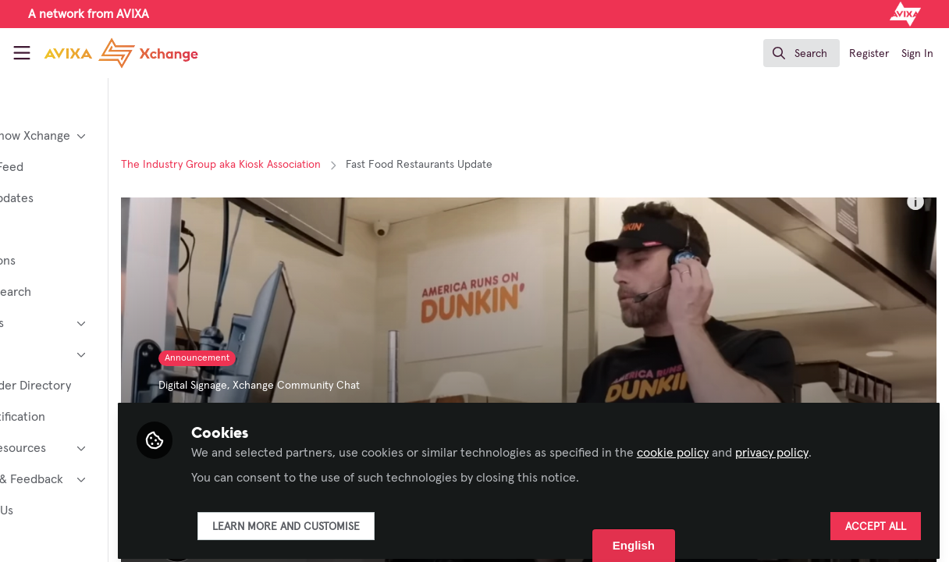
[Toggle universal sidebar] (22, 53)
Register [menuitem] (869, 53)
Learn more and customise (376, 520)
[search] (801, 53)
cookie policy (763, 446)
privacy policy (862, 446)
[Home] (105, 53)
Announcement (288, 358)
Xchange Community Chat (387, 385)
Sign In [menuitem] (917, 53)
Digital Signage (284, 385)
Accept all (875, 520)
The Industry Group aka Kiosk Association (312, 164)
